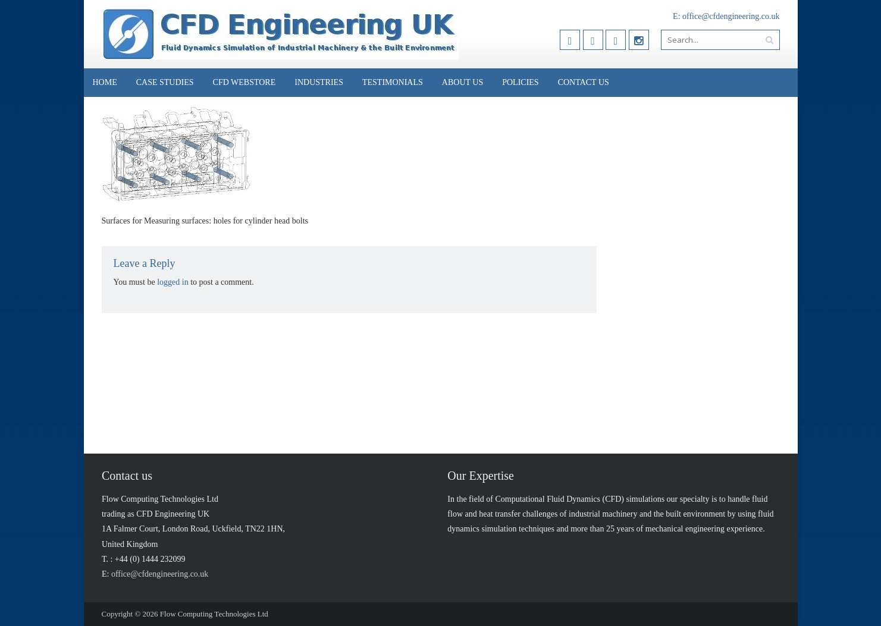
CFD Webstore (244, 82)
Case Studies (165, 82)
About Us (462, 82)
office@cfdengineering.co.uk (730, 16)
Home (105, 82)
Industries (318, 82)
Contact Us (583, 82)
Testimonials (392, 82)
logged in (173, 282)
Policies (520, 82)
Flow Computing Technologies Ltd (214, 613)
